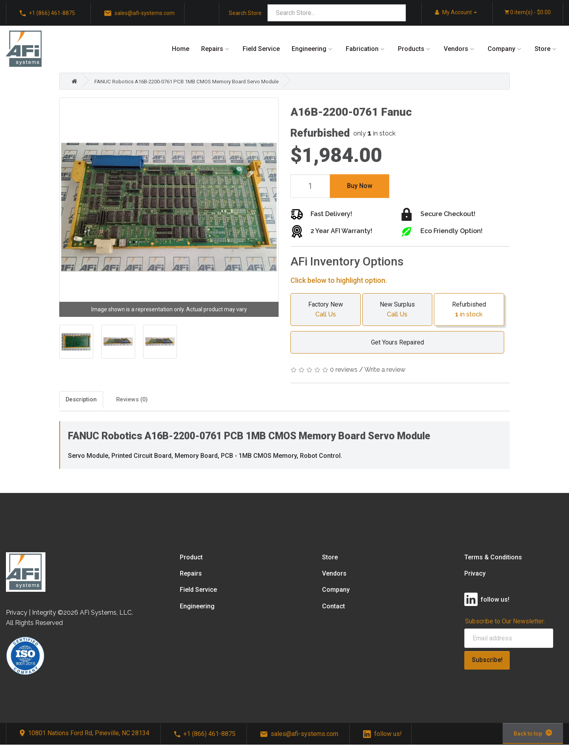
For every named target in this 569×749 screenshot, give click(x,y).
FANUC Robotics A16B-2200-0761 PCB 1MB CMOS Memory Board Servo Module (207, 81)
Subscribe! (487, 664)
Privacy (475, 578)
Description (88, 401)
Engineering (309, 49)
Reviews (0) (170, 401)
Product (191, 561)
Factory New (325, 310)
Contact (333, 610)
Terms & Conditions (493, 561)
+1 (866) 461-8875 (47, 13)
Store (542, 49)
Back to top (533, 736)
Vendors (456, 49)
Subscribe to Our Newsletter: (505, 625)
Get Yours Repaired (393, 342)
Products (411, 49)
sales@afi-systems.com (139, 13)
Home (180, 49)
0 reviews (344, 369)
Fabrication (362, 49)
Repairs (212, 49)
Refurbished (469, 310)
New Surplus (397, 310)
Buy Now (359, 186)
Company (501, 49)
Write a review (384, 369)
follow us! (382, 737)
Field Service (261, 49)
